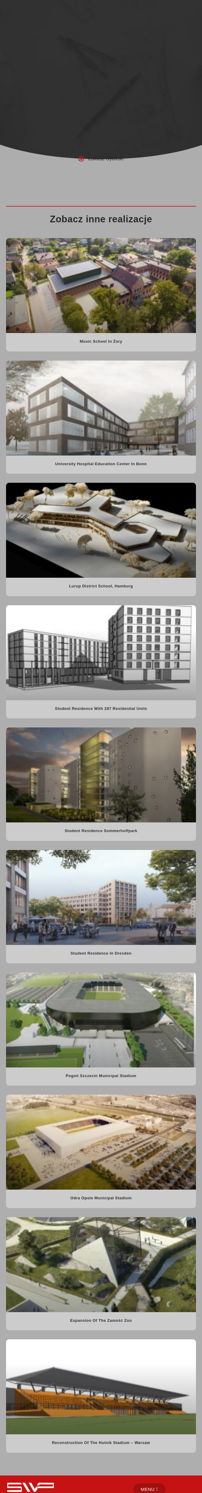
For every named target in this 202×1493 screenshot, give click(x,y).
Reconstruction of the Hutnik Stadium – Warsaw (101, 1442)
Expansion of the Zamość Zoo (101, 1320)
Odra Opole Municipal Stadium (101, 1198)
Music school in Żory (101, 341)
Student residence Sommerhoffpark (101, 830)
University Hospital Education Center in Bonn (101, 464)
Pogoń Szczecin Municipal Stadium (101, 1075)
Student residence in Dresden (101, 953)
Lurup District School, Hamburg (101, 586)
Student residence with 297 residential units (101, 708)
